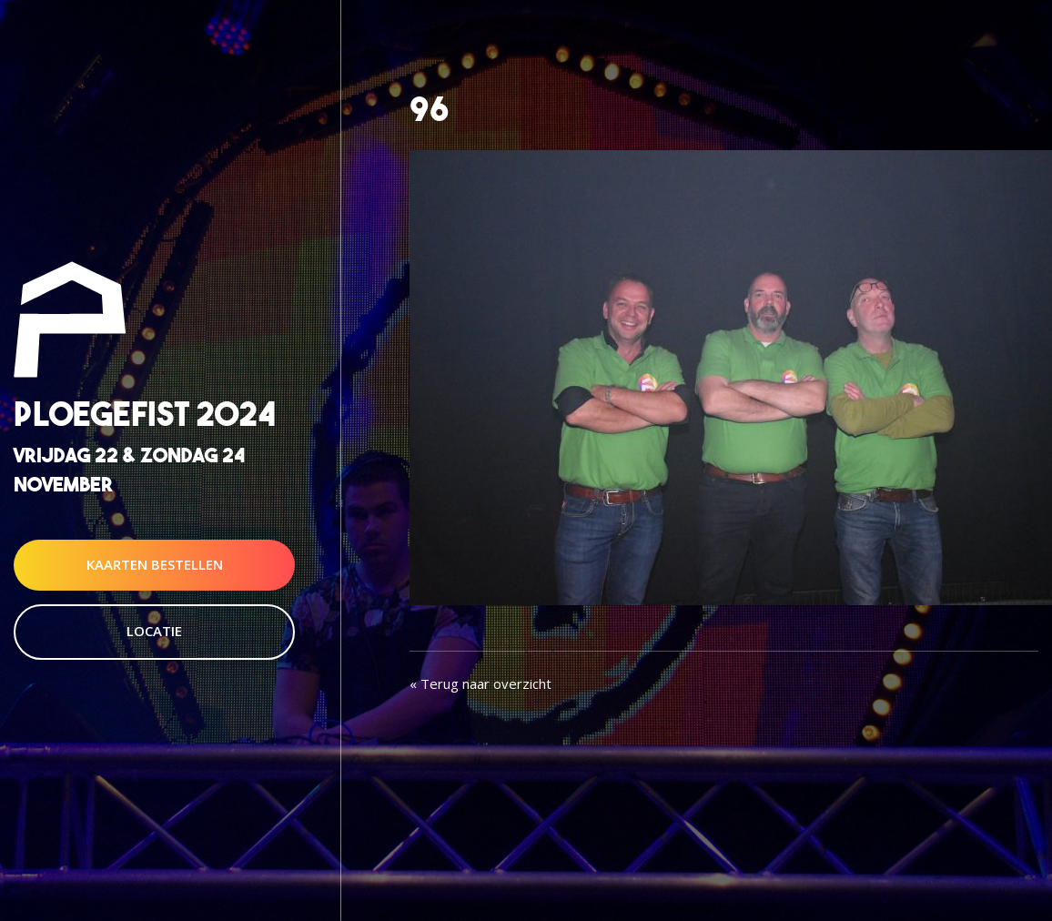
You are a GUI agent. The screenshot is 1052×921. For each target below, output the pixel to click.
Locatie (154, 631)
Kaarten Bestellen (154, 564)
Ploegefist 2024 (145, 414)
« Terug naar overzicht (480, 683)
